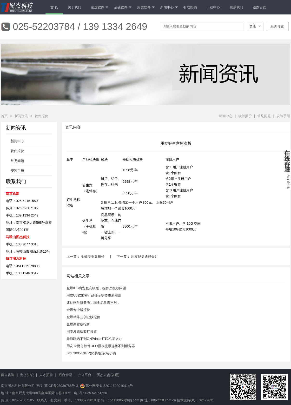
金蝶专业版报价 (93, 256)
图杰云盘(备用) (108, 375)
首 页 (54, 7)
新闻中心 (169, 7)
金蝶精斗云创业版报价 (83, 317)
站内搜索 (277, 26)
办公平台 (84, 375)
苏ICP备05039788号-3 (60, 386)
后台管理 (65, 375)
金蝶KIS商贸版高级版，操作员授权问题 (96, 288)
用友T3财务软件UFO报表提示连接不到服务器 (100, 346)
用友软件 (146, 7)
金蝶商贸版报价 (78, 324)
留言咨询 (7, 375)
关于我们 (74, 7)
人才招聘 (46, 375)
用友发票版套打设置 (81, 331)
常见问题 (264, 116)
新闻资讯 (21, 116)
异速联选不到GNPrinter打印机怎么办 (94, 339)
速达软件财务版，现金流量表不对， (93, 302)
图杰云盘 (259, 7)
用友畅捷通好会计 (144, 256)
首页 (4, 116)
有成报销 (190, 7)
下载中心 (213, 7)
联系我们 (236, 7)
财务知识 (27, 375)
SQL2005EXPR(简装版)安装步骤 (91, 353)
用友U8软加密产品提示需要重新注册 (93, 295)
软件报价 (41, 116)
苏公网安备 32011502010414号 (109, 386)
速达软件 (99, 7)
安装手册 (283, 116)
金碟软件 (123, 7)
